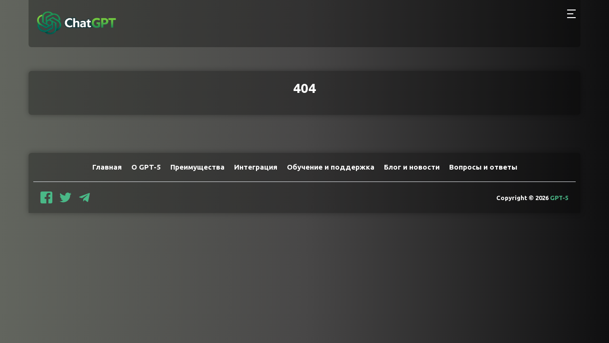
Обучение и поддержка (330, 167)
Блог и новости (412, 167)
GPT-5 (559, 197)
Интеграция (255, 167)
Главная (107, 167)
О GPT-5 (146, 167)
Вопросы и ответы (483, 167)
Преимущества (197, 167)
